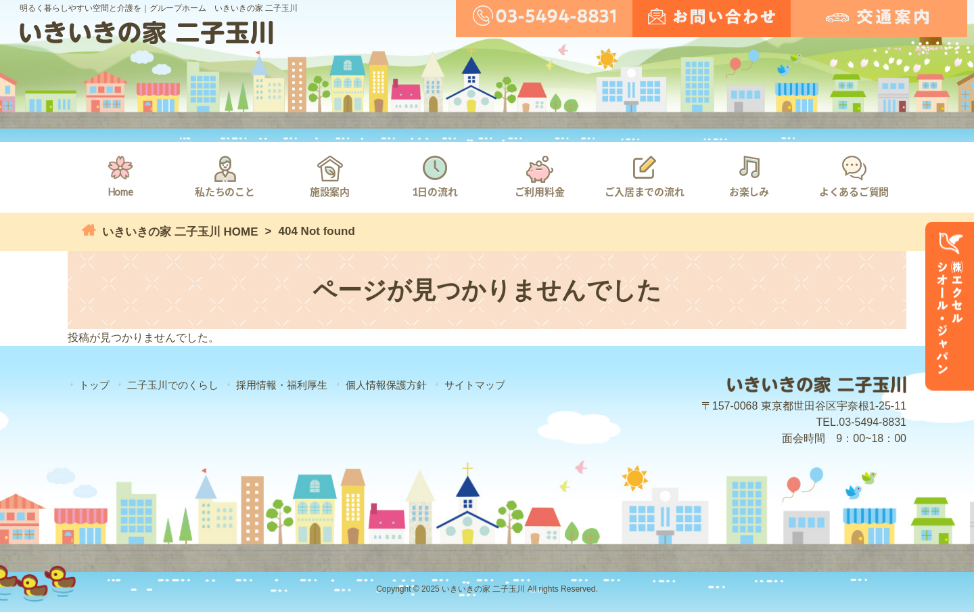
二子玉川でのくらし (172, 385)
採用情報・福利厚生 (281, 385)
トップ (94, 385)
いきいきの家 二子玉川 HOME (178, 231)
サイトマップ (474, 385)
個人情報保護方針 (386, 385)
